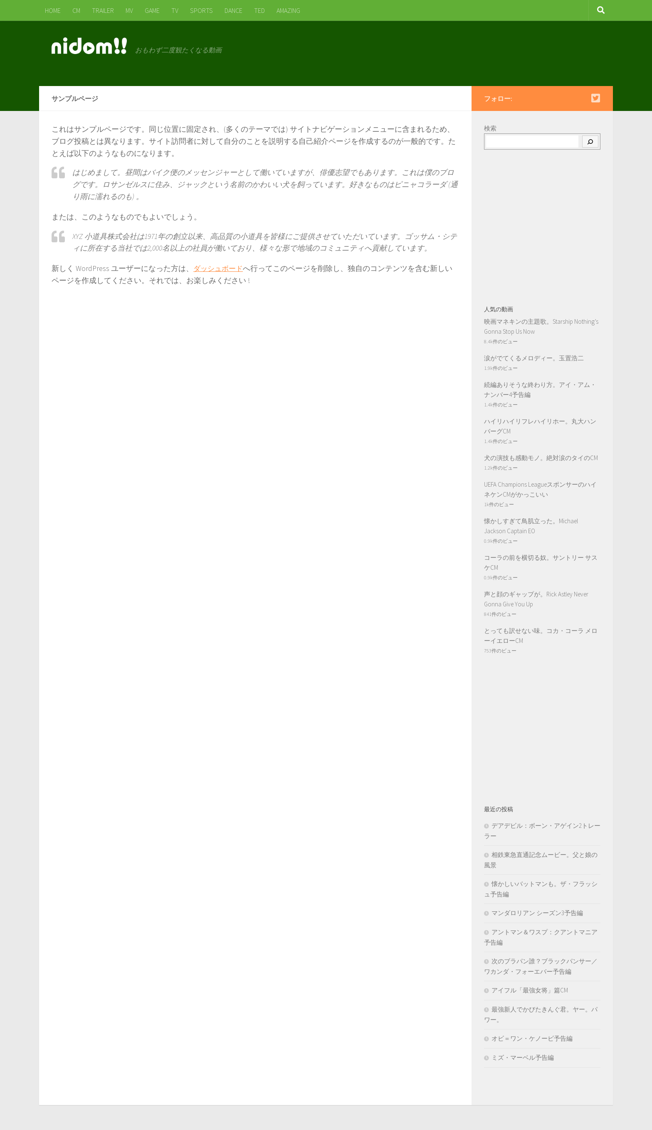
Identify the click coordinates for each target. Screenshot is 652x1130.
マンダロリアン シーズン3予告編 (537, 913)
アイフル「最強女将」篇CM (529, 990)
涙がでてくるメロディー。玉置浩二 (534, 358)
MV (129, 10)
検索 (490, 128)
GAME (152, 10)
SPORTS (201, 10)
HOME (53, 10)
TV (174, 10)
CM (76, 10)
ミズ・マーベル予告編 (522, 1057)
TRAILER (103, 10)
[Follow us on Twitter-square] (595, 98)
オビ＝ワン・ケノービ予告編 (532, 1038)
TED (259, 10)
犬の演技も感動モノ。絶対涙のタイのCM (541, 458)
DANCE (233, 10)
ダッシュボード (219, 268)
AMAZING (288, 10)
